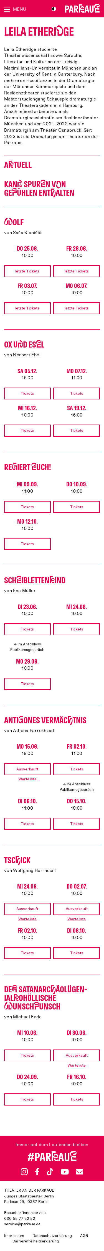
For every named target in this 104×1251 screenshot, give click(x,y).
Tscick (17, 860)
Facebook (37, 1172)
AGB (84, 1235)
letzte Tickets (27, 271)
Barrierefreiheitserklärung (35, 1241)
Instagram (24, 1171)
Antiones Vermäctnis (45, 720)
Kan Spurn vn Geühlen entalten (39, 188)
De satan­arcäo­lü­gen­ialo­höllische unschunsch (45, 998)
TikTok (50, 1172)
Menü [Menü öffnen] (19, 9)
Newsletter (79, 1172)
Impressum (14, 1235)
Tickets (27, 393)
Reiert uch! (27, 467)
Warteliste (27, 779)
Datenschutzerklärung (52, 1235)
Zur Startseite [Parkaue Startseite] (82, 8)
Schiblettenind (34, 580)
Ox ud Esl (24, 344)
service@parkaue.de (22, 1224)
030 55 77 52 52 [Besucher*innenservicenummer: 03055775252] (19, 1218)
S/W (53, 8)
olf (14, 222)
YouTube (65, 1171)
